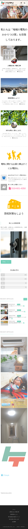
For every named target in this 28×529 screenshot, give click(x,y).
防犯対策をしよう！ (14, 98)
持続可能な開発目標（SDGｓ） (15, 322)
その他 (19, 304)
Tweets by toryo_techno (6, 493)
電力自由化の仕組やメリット (14, 516)
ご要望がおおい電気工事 (14, 511)
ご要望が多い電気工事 (14, 65)
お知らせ (19, 310)
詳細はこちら (6, 261)
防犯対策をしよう (14, 514)
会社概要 (14, 521)
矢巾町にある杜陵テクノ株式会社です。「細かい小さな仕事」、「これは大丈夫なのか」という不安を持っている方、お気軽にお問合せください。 (14, 70)
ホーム (14, 509)
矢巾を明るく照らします (14, 519)
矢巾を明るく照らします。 (14, 130)
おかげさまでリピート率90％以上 (17, 175)
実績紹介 (19, 321)
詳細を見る (20, 71)
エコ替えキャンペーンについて (16, 305)
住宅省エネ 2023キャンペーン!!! (16, 311)
